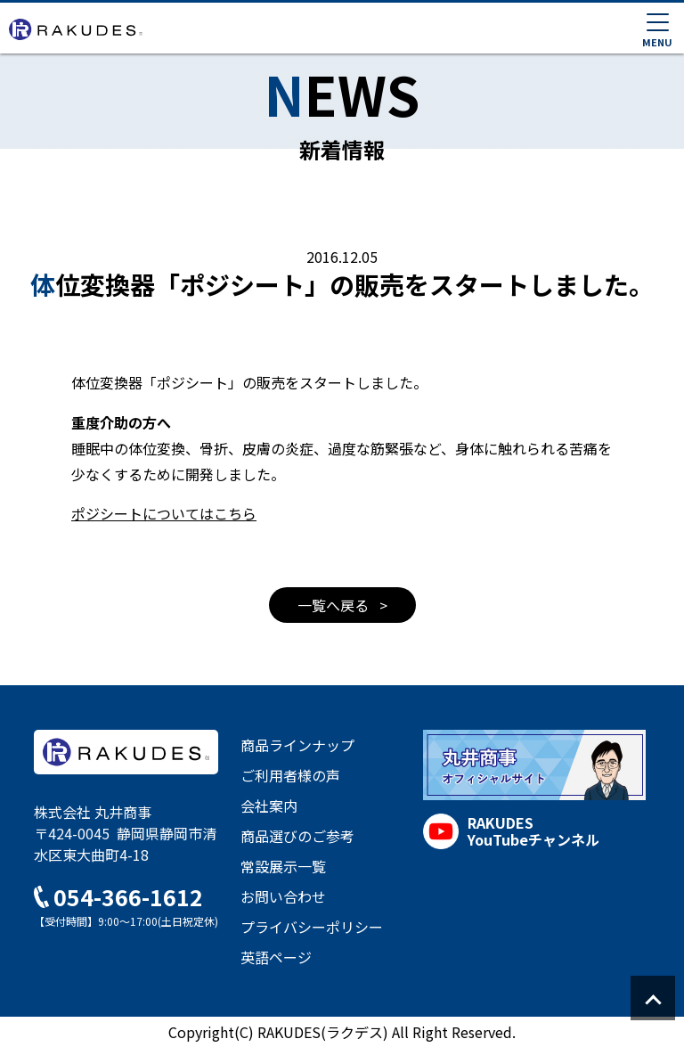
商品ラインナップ (297, 745)
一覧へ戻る (334, 605)
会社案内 (268, 805)
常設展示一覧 (283, 866)
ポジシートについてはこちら (163, 513)
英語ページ (276, 957)
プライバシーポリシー (311, 926)
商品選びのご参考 (297, 836)
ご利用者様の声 (290, 775)
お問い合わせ (283, 896)
